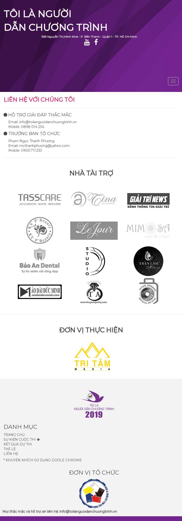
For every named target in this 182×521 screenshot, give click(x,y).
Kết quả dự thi (18, 444)
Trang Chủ (14, 435)
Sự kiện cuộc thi (22, 439)
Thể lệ (10, 449)
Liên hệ (11, 454)
